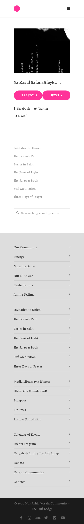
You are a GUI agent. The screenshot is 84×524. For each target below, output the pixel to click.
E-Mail (20, 115)
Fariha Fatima (23, 285)
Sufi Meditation (25, 188)
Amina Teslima (24, 294)
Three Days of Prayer (28, 196)
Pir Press (20, 410)
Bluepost (20, 400)
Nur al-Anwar (23, 275)
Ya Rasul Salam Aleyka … (37, 82)
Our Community (25, 247)
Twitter (41, 108)
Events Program (25, 443)
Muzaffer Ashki (24, 266)
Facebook (22, 108)
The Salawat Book (26, 180)
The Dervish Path (25, 156)
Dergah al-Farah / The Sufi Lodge (37, 453)
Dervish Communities (29, 472)
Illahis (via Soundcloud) (30, 391)
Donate (19, 462)
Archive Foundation (27, 419)
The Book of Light (26, 172)
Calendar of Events (27, 434)
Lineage (19, 256)
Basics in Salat (23, 164)
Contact (19, 481)
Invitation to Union (27, 148)
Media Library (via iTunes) (32, 381)
